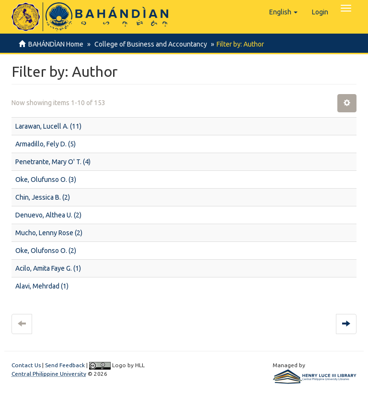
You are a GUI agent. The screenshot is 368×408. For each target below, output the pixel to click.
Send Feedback (65, 365)
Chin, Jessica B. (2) (42, 197)
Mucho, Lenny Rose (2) (48, 233)
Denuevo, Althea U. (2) (48, 215)
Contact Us (26, 365)
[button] (283, 12)
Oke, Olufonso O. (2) (45, 250)
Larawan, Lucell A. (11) (48, 126)
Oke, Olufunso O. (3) (45, 179)
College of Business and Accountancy (149, 44)
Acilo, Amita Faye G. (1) (48, 268)
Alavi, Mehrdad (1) (42, 286)
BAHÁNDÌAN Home (55, 44)
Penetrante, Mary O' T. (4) (53, 162)
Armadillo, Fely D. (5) (45, 144)
